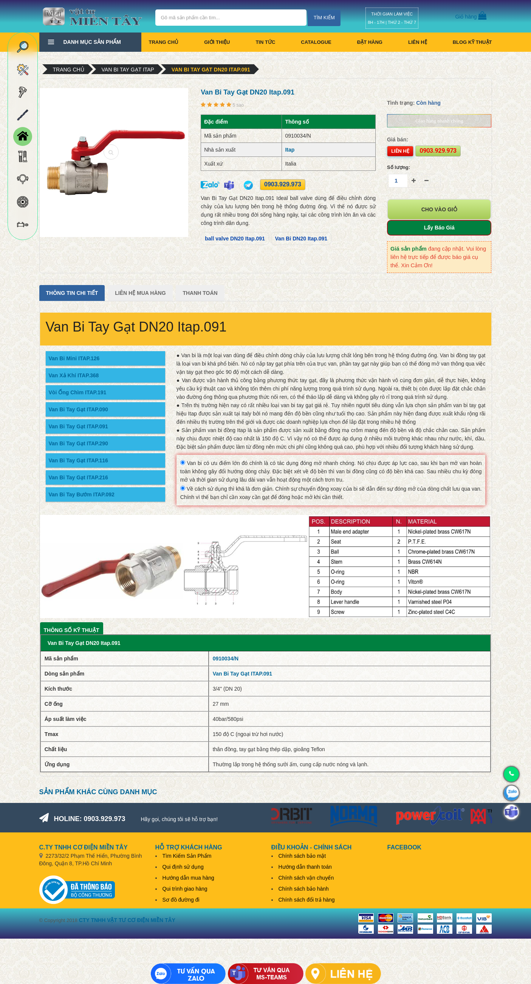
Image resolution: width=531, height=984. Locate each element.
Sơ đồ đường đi (181, 900)
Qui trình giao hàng (185, 889)
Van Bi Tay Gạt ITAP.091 (78, 426)
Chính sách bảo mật (302, 856)
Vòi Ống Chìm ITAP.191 (78, 392)
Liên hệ (417, 42)
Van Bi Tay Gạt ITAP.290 (78, 443)
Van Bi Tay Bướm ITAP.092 (82, 494)
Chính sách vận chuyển (306, 878)
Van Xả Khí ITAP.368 (74, 375)
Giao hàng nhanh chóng (439, 121)
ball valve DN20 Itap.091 (235, 239)
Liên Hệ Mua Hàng (140, 293)
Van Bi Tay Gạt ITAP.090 (78, 409)
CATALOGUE (316, 42)
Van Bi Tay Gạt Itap (128, 70)
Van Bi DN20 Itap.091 (301, 239)
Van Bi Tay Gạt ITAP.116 (78, 460)
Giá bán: (397, 139)
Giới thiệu (217, 42)
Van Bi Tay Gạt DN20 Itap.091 (211, 70)
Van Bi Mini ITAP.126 (74, 358)
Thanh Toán (200, 293)
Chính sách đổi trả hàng (307, 900)
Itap (289, 150)
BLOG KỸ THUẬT (472, 42)
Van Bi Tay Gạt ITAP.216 (78, 477)
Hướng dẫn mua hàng (188, 878)
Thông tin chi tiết (72, 293)
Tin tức (265, 42)
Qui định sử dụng (183, 867)
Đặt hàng (369, 42)
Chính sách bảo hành (304, 889)
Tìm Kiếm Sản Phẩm (187, 856)
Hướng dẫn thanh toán (305, 867)
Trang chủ (164, 42)
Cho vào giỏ (439, 209)
